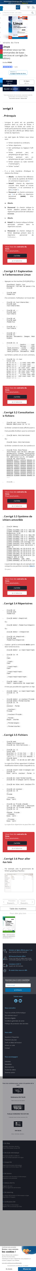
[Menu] (2, 7)
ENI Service (8, 1234)
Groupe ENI (8, 1223)
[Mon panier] (28, 7)
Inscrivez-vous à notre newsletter (18, 1041)
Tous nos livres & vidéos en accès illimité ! (18, 2)
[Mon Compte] (33, 7)
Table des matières (18, 969)
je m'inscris (18, 1051)
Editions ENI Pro (9, 1244)
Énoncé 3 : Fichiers (12, 964)
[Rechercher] (32, 13)
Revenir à (18, 72)
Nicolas (7, 62)
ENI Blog (7, 1204)
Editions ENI (18, 7)
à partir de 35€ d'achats (21, 1026)
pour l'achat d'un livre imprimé (21, 1012)
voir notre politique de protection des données (17, 1042)
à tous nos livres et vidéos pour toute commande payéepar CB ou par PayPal (21, 1018)
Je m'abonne (17, 261)
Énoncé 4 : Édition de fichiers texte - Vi (28, 964)
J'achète (17, 256)
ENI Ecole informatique (11, 1213)
